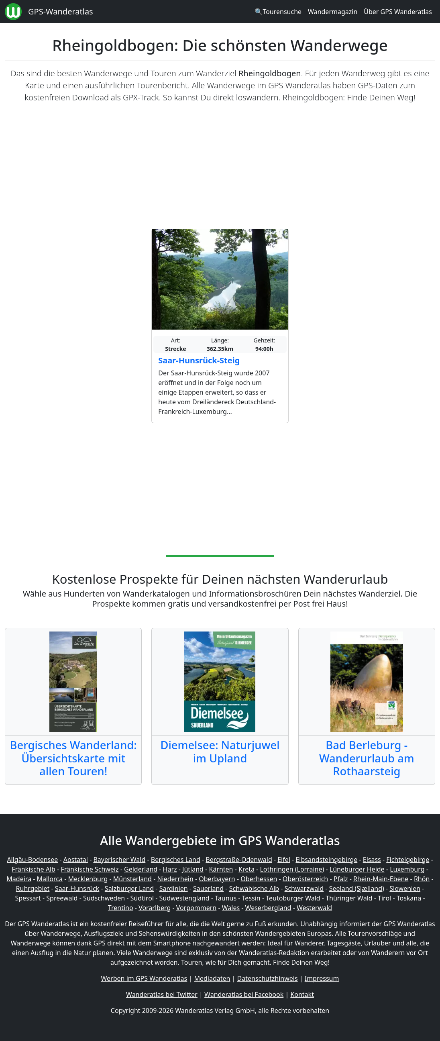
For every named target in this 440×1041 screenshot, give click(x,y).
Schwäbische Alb (254, 888)
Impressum (322, 978)
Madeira (18, 878)
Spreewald (61, 898)
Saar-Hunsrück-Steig (199, 360)
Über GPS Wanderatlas (398, 11)
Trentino (120, 907)
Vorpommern (196, 907)
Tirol (384, 898)
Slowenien (404, 888)
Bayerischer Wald (119, 859)
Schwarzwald (304, 888)
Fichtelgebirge (407, 859)
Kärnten (221, 869)
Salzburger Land (129, 888)
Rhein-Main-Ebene (380, 878)
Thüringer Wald (349, 898)
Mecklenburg (88, 878)
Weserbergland (268, 907)
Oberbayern (217, 878)
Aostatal (75, 859)
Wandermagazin (332, 11)
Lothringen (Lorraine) (292, 869)
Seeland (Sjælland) (356, 888)
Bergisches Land (175, 859)
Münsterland (132, 878)
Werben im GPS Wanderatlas (144, 978)
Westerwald (314, 907)
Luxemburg (407, 869)
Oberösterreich (305, 878)
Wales (231, 907)
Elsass (372, 859)
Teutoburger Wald (293, 898)
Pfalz (341, 878)
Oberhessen (258, 878)
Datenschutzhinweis (267, 978)
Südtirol (142, 898)
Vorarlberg (155, 907)
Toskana (409, 898)
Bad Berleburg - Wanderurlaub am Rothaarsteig (366, 758)
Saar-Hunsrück (77, 888)
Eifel (283, 859)
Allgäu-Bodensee (32, 859)
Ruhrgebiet (33, 888)
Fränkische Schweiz (89, 869)
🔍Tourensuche (278, 11)
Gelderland (140, 869)
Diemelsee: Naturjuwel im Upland (219, 751)
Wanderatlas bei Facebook (243, 994)
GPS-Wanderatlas (60, 11)
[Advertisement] (220, 166)
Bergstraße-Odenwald (239, 859)
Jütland (193, 869)
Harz (170, 869)
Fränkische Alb (33, 869)
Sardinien (173, 888)
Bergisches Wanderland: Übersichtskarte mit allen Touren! (73, 758)
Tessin (251, 898)
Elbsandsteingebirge (326, 859)
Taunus (225, 898)
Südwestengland (184, 898)
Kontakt (302, 994)
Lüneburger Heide (357, 869)
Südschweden (104, 898)
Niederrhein (175, 878)
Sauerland (208, 888)
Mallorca (50, 878)
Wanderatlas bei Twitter (162, 994)
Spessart (28, 898)
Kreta (246, 869)
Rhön (422, 878)
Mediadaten (212, 978)
